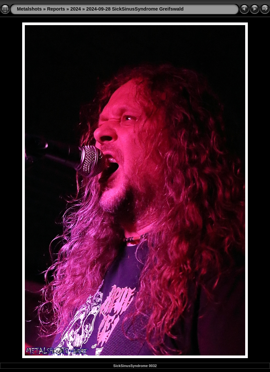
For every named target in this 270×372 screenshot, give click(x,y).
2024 (75, 9)
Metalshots (29, 9)
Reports (56, 9)
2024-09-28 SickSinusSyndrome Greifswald (135, 9)
